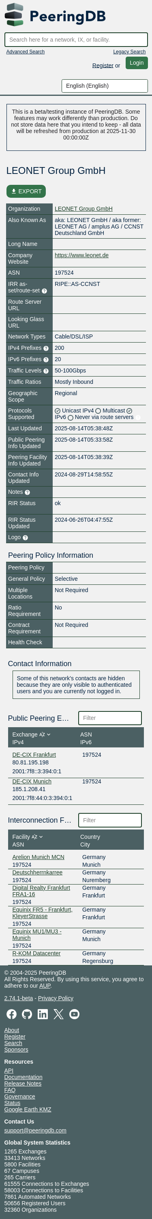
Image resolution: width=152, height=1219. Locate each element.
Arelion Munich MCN (38, 857)
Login (136, 62)
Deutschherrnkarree (38, 872)
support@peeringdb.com (35, 1130)
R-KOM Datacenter (37, 953)
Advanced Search (25, 52)
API (9, 1070)
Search (13, 1043)
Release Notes (23, 1083)
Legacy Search (129, 52)
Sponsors (16, 1049)
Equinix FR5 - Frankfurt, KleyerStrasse (43, 912)
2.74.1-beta (18, 998)
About (11, 1030)
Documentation (23, 1077)
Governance (19, 1096)
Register (102, 65)
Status (12, 1103)
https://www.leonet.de (82, 255)
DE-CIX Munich (32, 781)
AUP (44, 985)
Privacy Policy (55, 998)
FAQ (10, 1090)
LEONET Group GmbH (84, 208)
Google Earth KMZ (27, 1109)
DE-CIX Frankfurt (34, 754)
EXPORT (26, 191)
